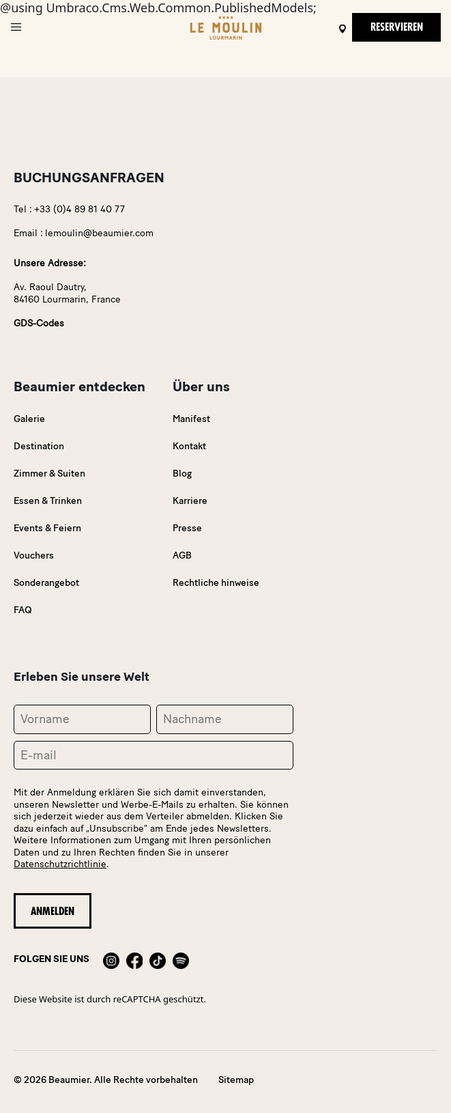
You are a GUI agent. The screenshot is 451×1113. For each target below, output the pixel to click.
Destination (39, 446)
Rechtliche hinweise (216, 583)
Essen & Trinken (48, 501)
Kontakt (189, 446)
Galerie (29, 419)
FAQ (23, 610)
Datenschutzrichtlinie (60, 864)
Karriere (190, 501)
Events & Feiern (47, 528)
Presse (187, 528)
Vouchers (34, 555)
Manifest (191, 419)
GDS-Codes (39, 323)
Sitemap (236, 1080)
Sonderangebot (46, 583)
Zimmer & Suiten (49, 473)
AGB (182, 555)
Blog (182, 473)
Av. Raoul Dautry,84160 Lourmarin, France (67, 293)
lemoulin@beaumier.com (99, 233)
